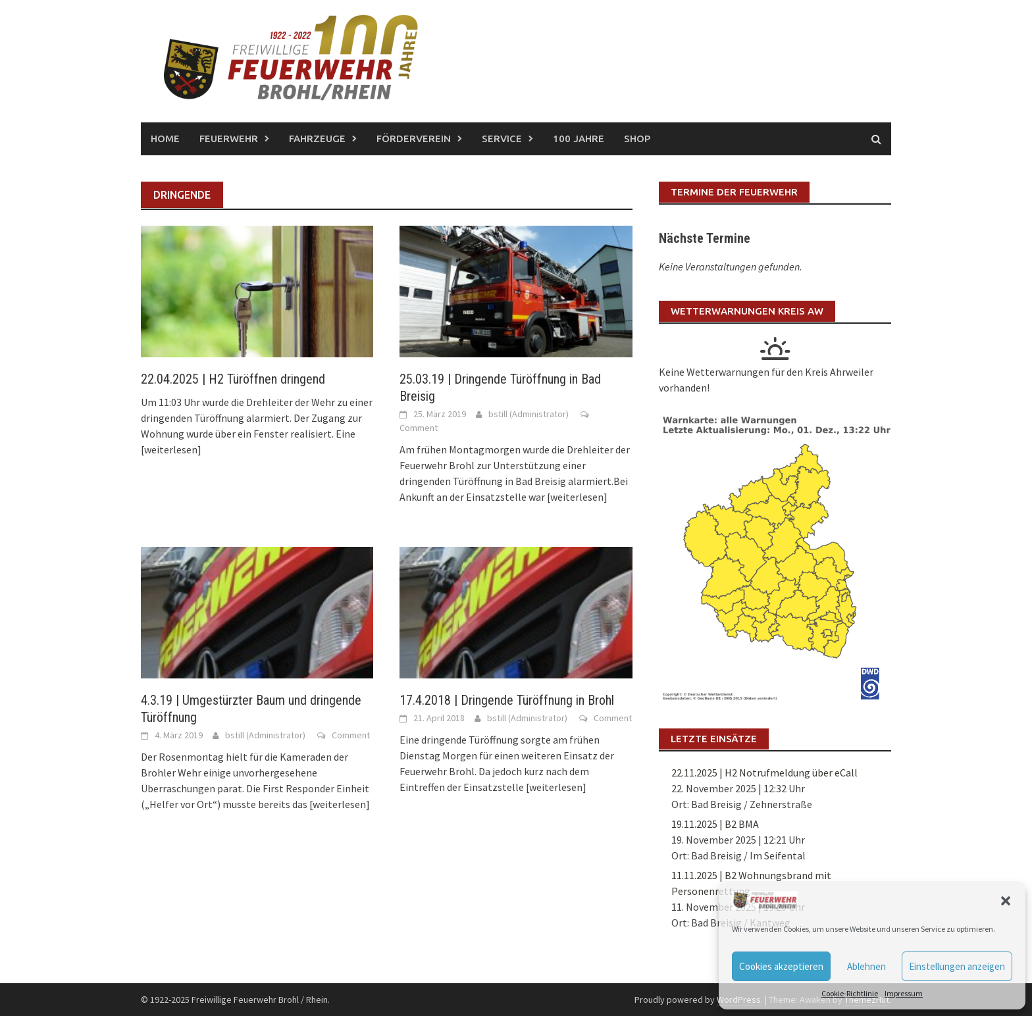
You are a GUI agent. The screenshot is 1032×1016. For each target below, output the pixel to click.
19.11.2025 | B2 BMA (715, 823)
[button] (1005, 900)
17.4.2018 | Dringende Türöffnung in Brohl (507, 700)
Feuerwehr (228, 138)
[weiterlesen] (171, 449)
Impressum (904, 993)
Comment (419, 428)
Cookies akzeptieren (781, 966)
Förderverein (413, 138)
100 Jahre (578, 138)
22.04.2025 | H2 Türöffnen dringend (233, 379)
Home (165, 138)
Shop (637, 138)
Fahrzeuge (317, 138)
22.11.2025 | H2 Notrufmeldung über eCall (764, 772)
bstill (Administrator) (528, 414)
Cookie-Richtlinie (849, 993)
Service (502, 138)
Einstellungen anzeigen (957, 966)
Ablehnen (866, 966)
